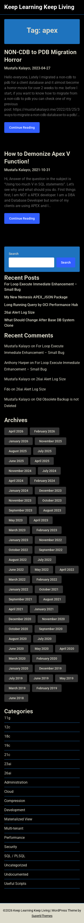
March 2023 (17, 530)
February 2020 (47, 658)
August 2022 (18, 560)
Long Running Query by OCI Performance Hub (41, 305)
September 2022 (50, 550)
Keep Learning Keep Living (39, 7)
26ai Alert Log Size (19, 312)
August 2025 (18, 451)
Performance (14, 837)
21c (7, 755)
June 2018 (16, 698)
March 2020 (17, 658)
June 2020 (16, 648)
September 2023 (20, 510)
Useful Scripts (15, 883)
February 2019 (47, 688)
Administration (16, 782)
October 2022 (18, 550)
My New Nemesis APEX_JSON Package (36, 297)
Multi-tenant (13, 828)
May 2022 (42, 569)
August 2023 (52, 510)
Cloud (8, 791)
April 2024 (16, 480)
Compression (14, 801)
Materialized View (18, 819)
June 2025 (16, 461)
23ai (7, 764)
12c (7, 727)
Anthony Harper (16, 363)
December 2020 (20, 619)
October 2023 (52, 500)
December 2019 (50, 668)
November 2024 (20, 471)
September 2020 (50, 629)
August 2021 (52, 599)
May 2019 (66, 678)
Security (10, 847)
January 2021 (44, 609)
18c (7, 736)
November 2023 (20, 500)
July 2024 (49, 471)
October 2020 (18, 629)
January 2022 (18, 589)
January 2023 (18, 540)
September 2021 (20, 599)
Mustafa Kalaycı (17, 346)
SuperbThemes (42, 916)
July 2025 (45, 451)
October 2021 (48, 589)
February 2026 (44, 431)
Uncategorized (15, 865)
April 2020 (67, 648)
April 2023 (41, 520)
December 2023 (50, 490)
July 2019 (16, 678)
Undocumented (16, 874)
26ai (7, 773)
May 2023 (16, 520)
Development (14, 810)
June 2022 (16, 569)
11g (7, 718)
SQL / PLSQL (14, 856)
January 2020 (18, 668)
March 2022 (17, 579)
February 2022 (47, 579)
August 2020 (18, 639)
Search (14, 254)
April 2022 (67, 569)
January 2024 (18, 490)
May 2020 (42, 648)
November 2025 (50, 441)
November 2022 (50, 540)
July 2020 (45, 639)
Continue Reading (22, 127)
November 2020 (53, 619)
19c (7, 745)
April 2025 (42, 461)
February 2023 (47, 530)
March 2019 (17, 688)
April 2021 (16, 609)
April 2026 (16, 431)
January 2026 (18, 441)
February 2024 (44, 480)
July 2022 (45, 560)
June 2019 (41, 678)
